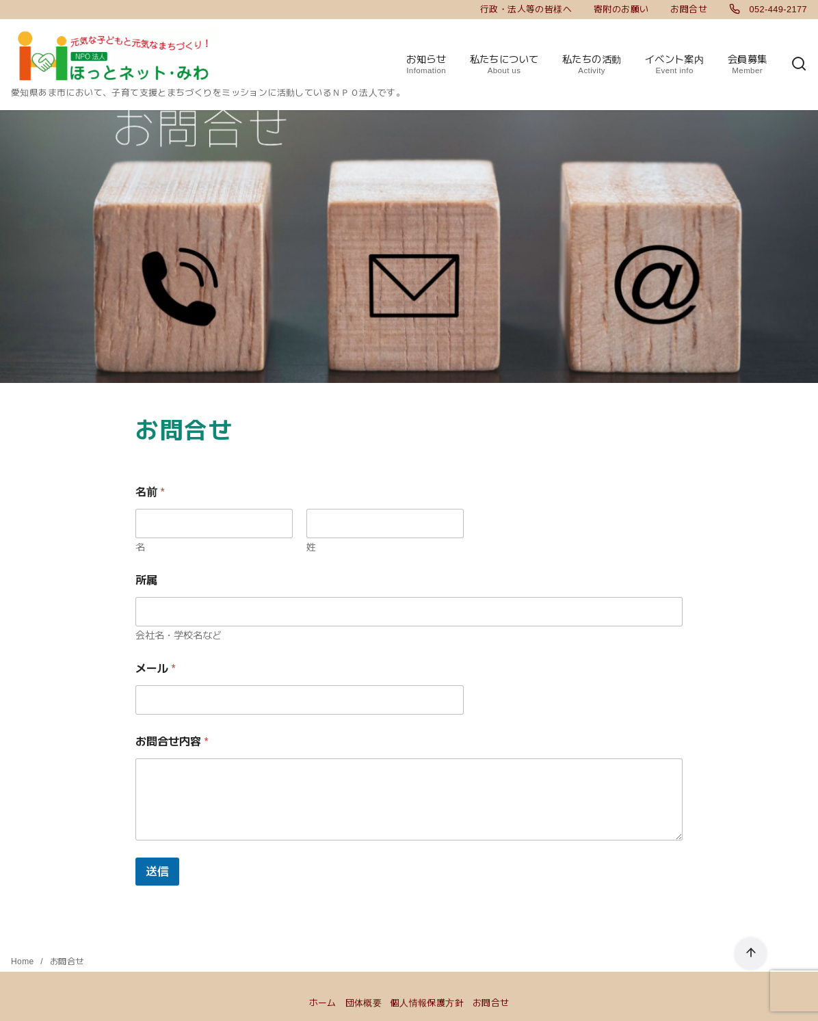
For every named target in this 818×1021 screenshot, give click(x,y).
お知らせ (426, 65)
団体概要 (363, 1003)
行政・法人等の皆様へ (526, 9)
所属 (146, 580)
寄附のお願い (621, 9)
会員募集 (747, 65)
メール (155, 668)
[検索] (799, 65)
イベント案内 (674, 65)
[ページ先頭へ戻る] (751, 954)
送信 (157, 871)
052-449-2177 (768, 9)
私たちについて (504, 65)
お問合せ (688, 9)
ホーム (323, 1003)
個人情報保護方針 (427, 1003)
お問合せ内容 (172, 741)
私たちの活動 (591, 65)
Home (23, 961)
